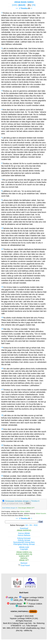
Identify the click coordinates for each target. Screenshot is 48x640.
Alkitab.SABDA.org (24, 552)
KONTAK (14, 611)
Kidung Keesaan (24, 538)
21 (2, 475)
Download (24, 528)
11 (2, 249)
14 (2, 329)
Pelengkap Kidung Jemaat (24, 544)
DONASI (33, 611)
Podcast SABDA (33, 604)
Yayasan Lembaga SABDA (31, 597)
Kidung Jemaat (24, 540)
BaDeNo (26, 515)
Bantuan (24, 563)
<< (17, 8)
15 (2, 347)
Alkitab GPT (24, 560)
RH (31, 525)
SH (26, 525)
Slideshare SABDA (25, 606)
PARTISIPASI (23, 611)
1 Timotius (23, 8)
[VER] (14, 5)
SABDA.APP (24, 556)
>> (31, 8)
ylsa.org (19, 630)
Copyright (24, 549)
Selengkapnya (31, 600)
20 (2, 445)
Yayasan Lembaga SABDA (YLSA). (24, 618)
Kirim (28, 503)
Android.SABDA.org (24, 554)
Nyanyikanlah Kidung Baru (24, 542)
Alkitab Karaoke (41, 513)
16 (2, 368)
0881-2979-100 (13, 628)
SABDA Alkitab (14, 604)
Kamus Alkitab (24, 533)
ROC (36, 525)
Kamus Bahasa (24, 535)
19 (2, 429)
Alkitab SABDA (25, 511)
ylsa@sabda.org (32, 628)
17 (2, 389)
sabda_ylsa (11, 597)
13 (2, 317)
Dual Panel (24, 565)
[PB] (33, 5)
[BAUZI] (21, 5)
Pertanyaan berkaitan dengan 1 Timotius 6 (22, 501)
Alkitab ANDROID (24, 530)
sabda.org (28, 630)
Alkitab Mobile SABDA (24, 2)
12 (2, 287)
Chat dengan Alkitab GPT (26, 508)
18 (2, 415)
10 (2, 228)
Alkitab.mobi (24, 547)
